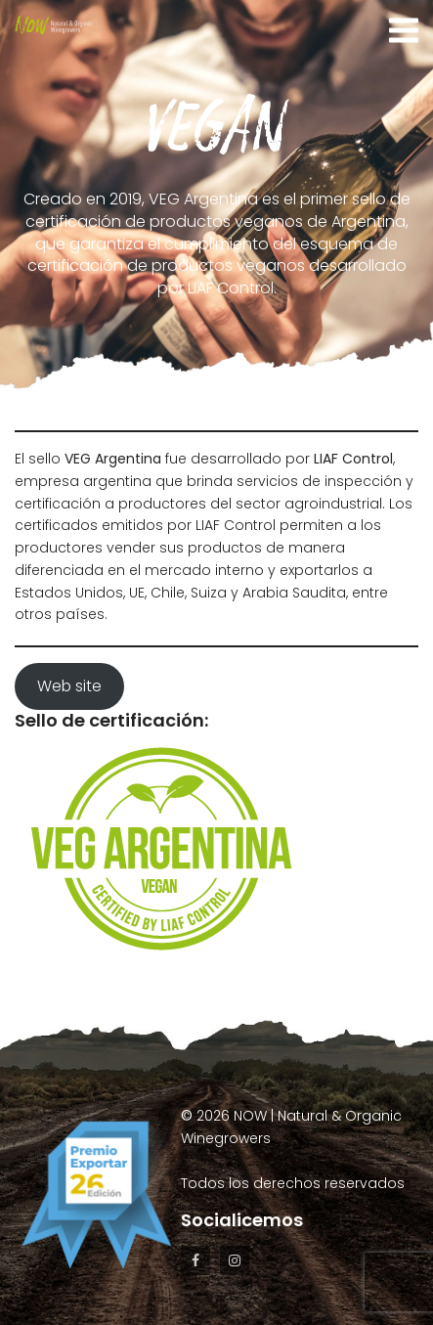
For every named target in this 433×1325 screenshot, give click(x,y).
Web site (69, 686)
